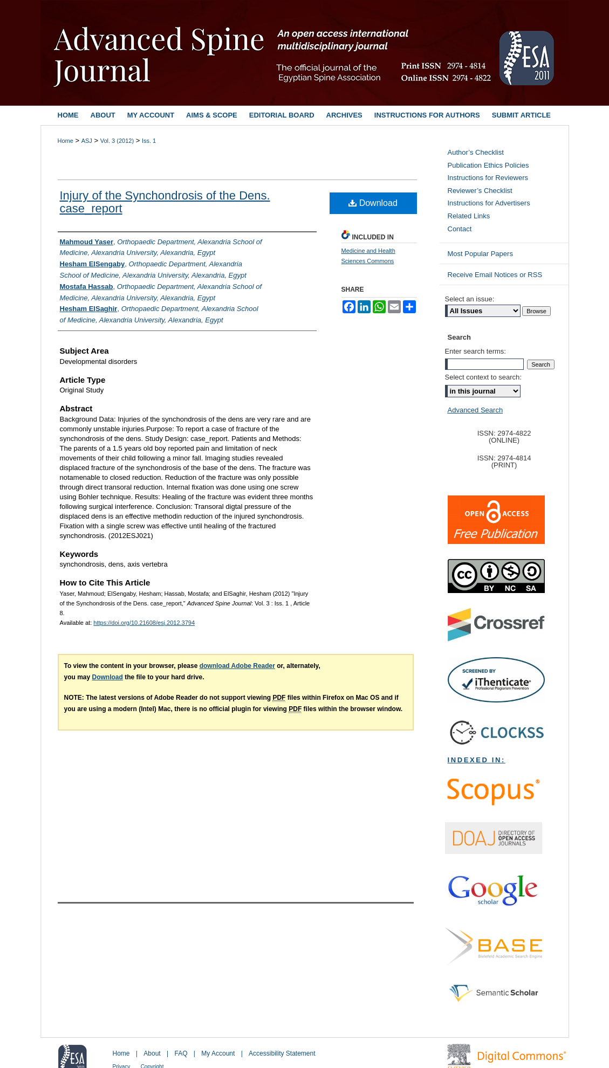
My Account (218, 1053)
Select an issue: (470, 299)
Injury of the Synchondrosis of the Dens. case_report (165, 202)
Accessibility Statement (282, 1053)
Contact (460, 229)
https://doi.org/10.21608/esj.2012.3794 (144, 622)
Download (373, 203)
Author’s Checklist (476, 152)
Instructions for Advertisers (489, 203)
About (151, 1053)
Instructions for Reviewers (488, 178)
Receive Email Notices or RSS (495, 275)
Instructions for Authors (427, 115)
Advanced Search (475, 410)
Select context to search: (483, 377)
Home (65, 140)
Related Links (469, 216)
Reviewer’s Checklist (480, 191)
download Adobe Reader (237, 666)
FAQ (180, 1053)
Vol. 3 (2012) (117, 140)
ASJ (86, 140)
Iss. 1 (149, 140)
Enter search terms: (475, 351)
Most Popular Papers (480, 254)
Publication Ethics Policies (488, 165)
